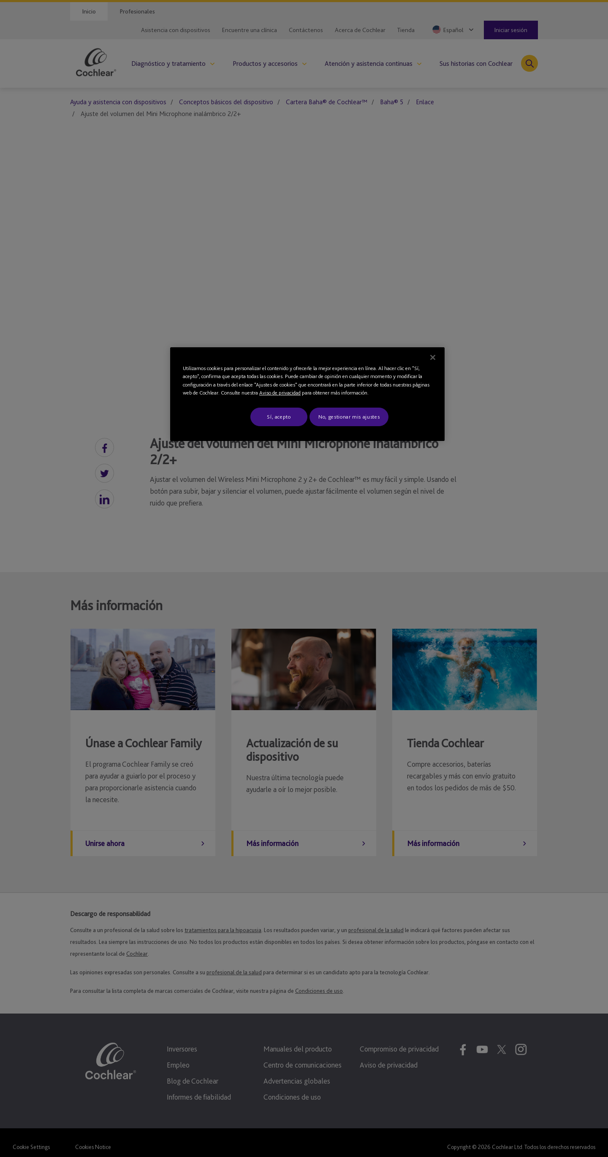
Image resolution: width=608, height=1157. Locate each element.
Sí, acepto (279, 417)
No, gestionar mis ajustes (349, 417)
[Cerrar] (432, 357)
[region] (307, 394)
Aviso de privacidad (280, 392)
